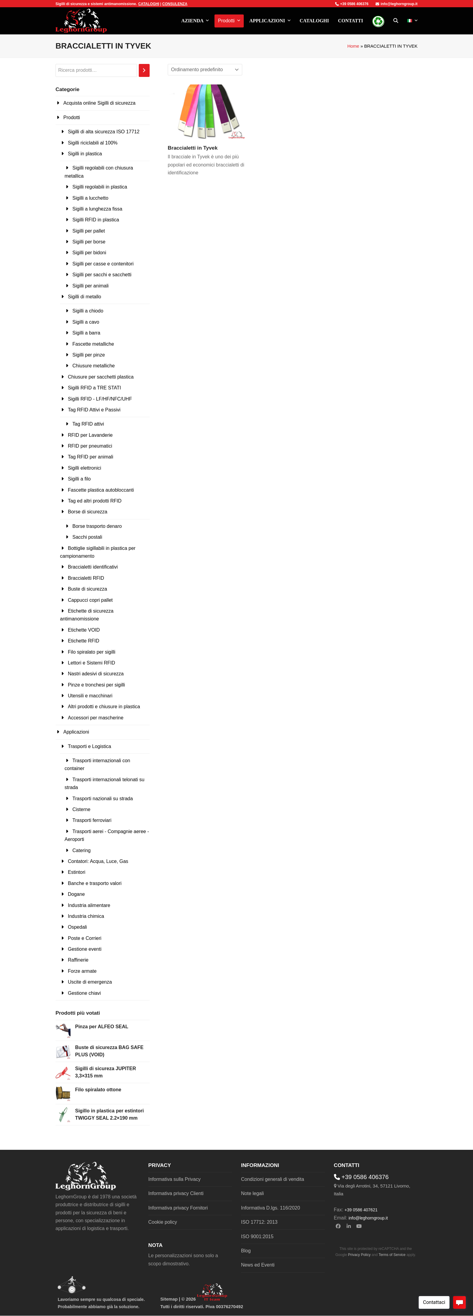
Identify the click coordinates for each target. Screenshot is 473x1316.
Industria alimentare (89, 905)
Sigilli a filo (79, 478)
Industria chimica (86, 916)
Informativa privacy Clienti (176, 1193)
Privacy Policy (359, 1255)
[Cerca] (144, 70)
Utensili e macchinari (90, 695)
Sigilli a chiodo (87, 310)
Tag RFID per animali (90, 456)
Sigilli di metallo (84, 296)
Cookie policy (162, 1222)
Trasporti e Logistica (89, 746)
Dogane (76, 894)
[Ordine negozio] (205, 69)
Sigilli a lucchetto (90, 198)
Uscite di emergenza (90, 982)
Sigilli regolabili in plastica (99, 186)
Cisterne (81, 809)
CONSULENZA (174, 4)
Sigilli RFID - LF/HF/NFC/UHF (100, 398)
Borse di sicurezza (87, 511)
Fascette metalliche (93, 344)
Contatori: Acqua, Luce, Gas (98, 861)
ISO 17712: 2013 (259, 1222)
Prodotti (71, 117)
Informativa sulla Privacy (174, 1179)
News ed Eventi (258, 1264)
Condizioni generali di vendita (272, 1179)
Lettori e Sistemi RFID (91, 662)
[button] (396, 20)
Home (353, 46)
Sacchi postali (87, 537)
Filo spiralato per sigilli (91, 652)
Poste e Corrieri (84, 938)
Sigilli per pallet (88, 230)
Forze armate (82, 971)
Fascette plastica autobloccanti (101, 490)
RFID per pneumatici (90, 446)
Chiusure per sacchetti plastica (101, 376)
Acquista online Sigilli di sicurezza (99, 103)
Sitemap (169, 1299)
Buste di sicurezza (87, 588)
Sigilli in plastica (85, 153)
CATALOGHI (148, 4)
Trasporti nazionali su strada (102, 798)
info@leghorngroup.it (396, 4)
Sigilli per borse (88, 241)
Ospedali (77, 927)
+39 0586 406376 (352, 4)
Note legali (252, 1193)
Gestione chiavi (84, 993)
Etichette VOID (84, 630)
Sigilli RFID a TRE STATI (94, 387)
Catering (81, 850)
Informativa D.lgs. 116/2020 (270, 1207)
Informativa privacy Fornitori (178, 1207)
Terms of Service (392, 1255)
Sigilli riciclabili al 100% (93, 142)
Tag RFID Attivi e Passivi (94, 409)
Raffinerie (78, 959)
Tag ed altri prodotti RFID (95, 500)
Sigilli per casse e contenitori (103, 263)
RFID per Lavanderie (90, 435)
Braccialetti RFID (86, 578)
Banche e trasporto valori (95, 883)
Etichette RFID (83, 640)
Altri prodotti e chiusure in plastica (104, 706)
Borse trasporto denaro (97, 526)
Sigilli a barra (86, 332)
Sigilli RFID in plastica (95, 219)
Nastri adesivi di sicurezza (96, 673)
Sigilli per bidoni (89, 252)
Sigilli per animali (90, 285)
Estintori (76, 872)
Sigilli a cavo (85, 322)
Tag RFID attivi (88, 424)
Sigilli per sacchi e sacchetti (102, 274)
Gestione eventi (84, 949)
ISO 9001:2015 (257, 1236)
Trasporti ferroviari (91, 820)
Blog (246, 1250)
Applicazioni (76, 731)
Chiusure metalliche (93, 365)
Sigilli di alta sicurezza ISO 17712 (103, 131)
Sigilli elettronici (84, 468)
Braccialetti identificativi (93, 566)
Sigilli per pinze (88, 354)
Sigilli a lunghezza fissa (97, 208)
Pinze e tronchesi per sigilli (96, 684)
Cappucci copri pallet (90, 600)
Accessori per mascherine (95, 717)
